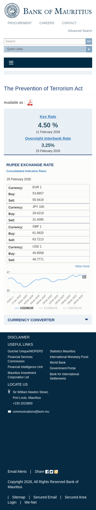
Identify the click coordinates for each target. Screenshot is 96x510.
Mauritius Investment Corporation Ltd (22, 375)
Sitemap (19, 497)
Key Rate (48, 116)
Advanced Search (80, 31)
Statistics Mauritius (63, 351)
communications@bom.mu (31, 411)
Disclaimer (19, 337)
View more (82, 266)
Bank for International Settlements (64, 376)
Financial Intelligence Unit (25, 367)
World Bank (58, 362)
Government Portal (63, 368)
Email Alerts (17, 471)
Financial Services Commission (20, 359)
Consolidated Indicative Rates (26, 171)
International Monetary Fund (69, 357)
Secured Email (45, 497)
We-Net (31, 502)
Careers (46, 23)
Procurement (20, 23)
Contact (69, 23)
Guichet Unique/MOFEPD (25, 351)
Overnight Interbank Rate (48, 138)
